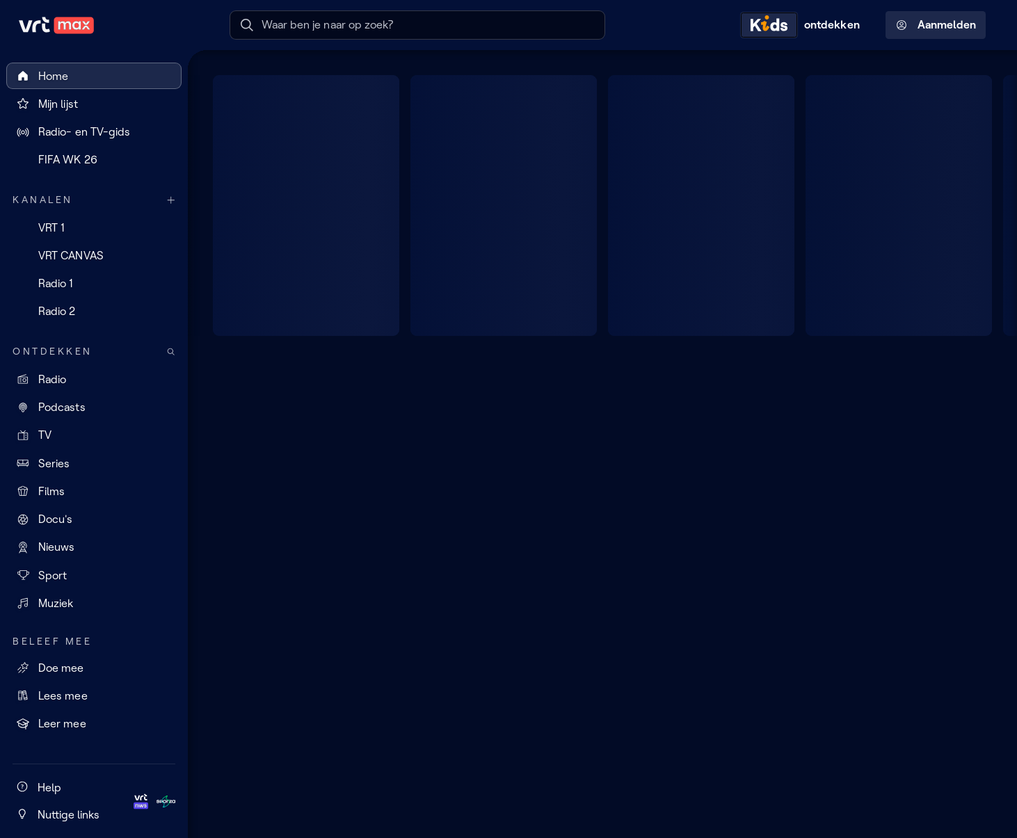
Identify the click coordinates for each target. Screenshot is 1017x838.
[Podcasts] (94, 407)
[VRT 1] (94, 227)
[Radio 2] (94, 311)
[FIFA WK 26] (94, 160)
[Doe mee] (94, 667)
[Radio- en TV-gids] (94, 132)
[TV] (94, 435)
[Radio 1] (94, 284)
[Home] (94, 76)
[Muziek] (94, 603)
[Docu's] (94, 519)
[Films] (94, 491)
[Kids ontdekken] (803, 25)
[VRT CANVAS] (94, 255)
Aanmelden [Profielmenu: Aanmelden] (936, 25)
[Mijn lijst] (94, 103)
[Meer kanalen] (171, 200)
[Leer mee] (94, 724)
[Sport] (94, 575)
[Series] (94, 463)
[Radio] (94, 379)
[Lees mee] (94, 695)
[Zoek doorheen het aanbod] (171, 352)
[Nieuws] (94, 547)
